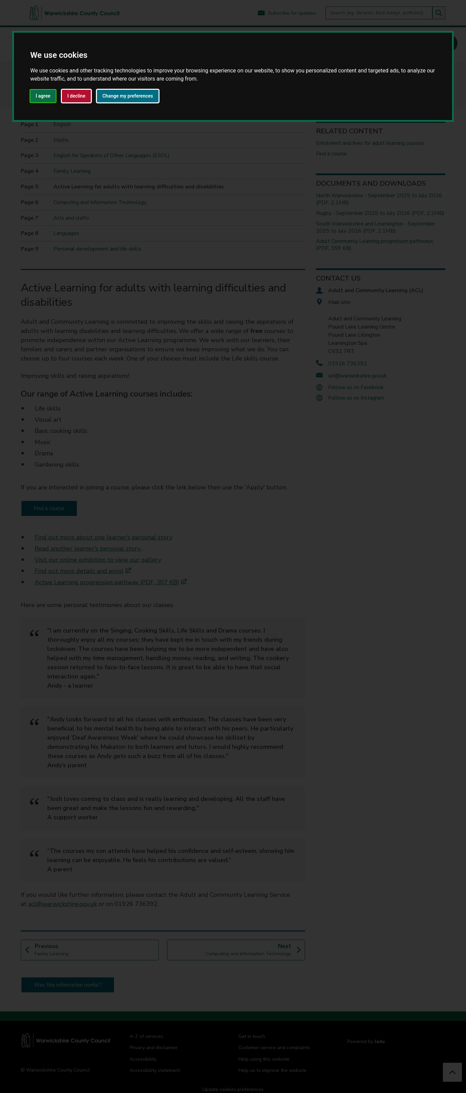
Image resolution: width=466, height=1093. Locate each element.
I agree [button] (43, 96)
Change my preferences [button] (127, 96)
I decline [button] (76, 96)
